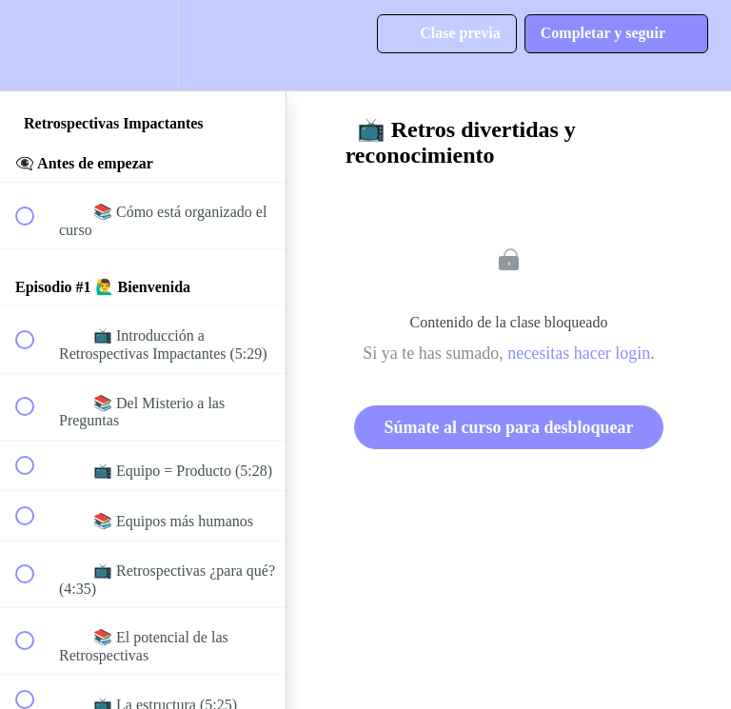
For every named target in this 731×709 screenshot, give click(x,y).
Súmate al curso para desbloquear (508, 427)
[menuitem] (143, 45)
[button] (35, 45)
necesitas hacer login (578, 353)
